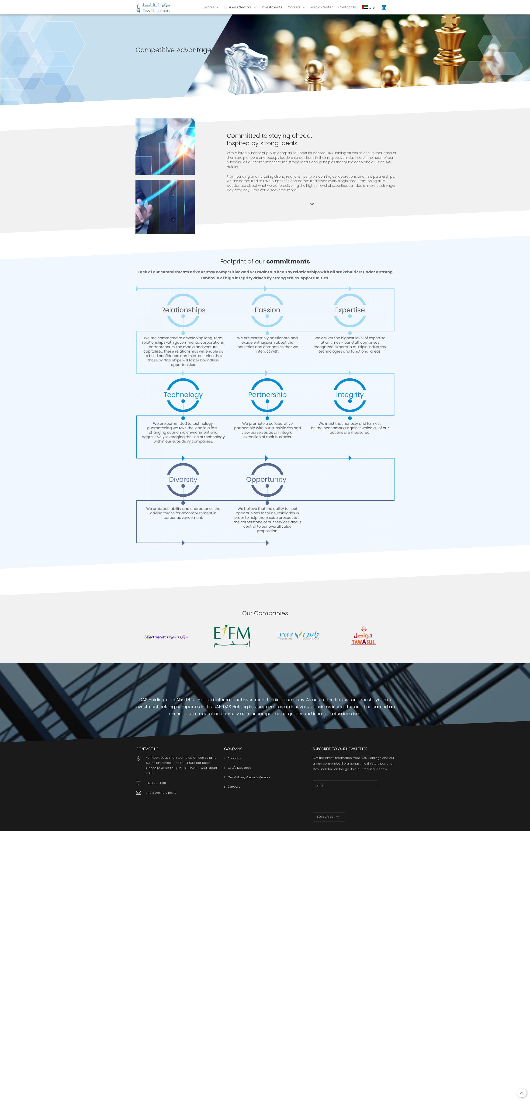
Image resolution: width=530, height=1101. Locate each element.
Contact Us (347, 7)
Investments (272, 7)
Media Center (322, 7)
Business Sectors (240, 7)
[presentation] (348, 801)
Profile (211, 7)
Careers (296, 7)
